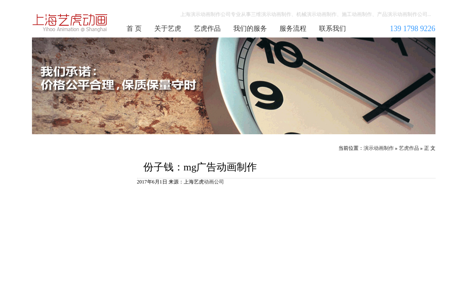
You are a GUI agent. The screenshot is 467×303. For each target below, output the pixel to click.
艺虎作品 (207, 28)
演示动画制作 (379, 148)
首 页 (134, 28)
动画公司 (214, 182)
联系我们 (332, 28)
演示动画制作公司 (70, 23)
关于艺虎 (167, 28)
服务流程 (293, 28)
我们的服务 (250, 28)
